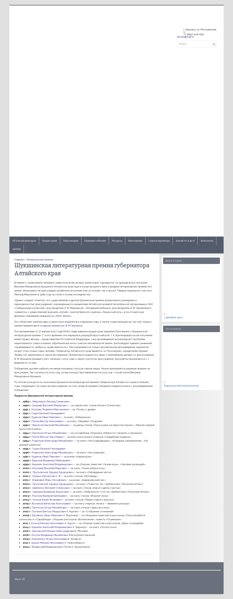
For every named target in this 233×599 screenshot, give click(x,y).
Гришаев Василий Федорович (49, 405)
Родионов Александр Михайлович (52, 440)
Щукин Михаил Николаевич (47, 542)
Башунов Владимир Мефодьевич (51, 460)
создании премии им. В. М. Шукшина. (61, 325)
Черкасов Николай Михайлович (51, 425)
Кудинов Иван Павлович (46, 417)
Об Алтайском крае (24, 240)
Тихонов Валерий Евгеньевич (49, 495)
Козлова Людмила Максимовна (50, 409)
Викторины (135, 240)
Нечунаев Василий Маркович (49, 468)
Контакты (207, 240)
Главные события (95, 240)
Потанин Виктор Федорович (49, 511)
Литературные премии (39, 259)
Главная (19, 259)
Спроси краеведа (159, 240)
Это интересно (173, 328)
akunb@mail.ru (185, 36)
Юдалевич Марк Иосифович (49, 480)
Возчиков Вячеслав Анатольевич (51, 503)
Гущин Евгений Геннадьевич (48, 413)
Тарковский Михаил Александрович (53, 531)
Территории (49, 240)
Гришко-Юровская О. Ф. (46, 476)
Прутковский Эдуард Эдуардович (53, 472)
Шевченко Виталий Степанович (51, 487)
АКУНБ (16, 249)
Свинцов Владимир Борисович (50, 491)
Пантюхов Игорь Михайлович (49, 433)
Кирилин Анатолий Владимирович (52, 464)
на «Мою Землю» (61, 316)
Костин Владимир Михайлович (50, 535)
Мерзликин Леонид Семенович (51, 401)
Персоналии (70, 240)
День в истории (173, 260)
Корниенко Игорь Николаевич (50, 538)
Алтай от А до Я (185, 240)
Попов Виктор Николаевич (47, 421)
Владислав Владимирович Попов (51, 546)
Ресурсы (117, 240)
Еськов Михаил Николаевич (47, 523)
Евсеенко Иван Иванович (47, 515)
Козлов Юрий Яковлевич (47, 499)
